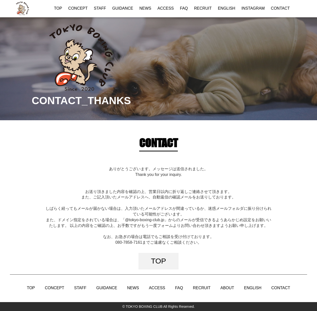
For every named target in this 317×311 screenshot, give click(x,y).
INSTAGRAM (253, 8)
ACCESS (166, 8)
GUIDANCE (122, 8)
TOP (58, 8)
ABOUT (227, 288)
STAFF (100, 8)
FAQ (184, 8)
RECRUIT (203, 8)
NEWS (145, 8)
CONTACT (280, 8)
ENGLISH (226, 8)
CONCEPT (78, 8)
